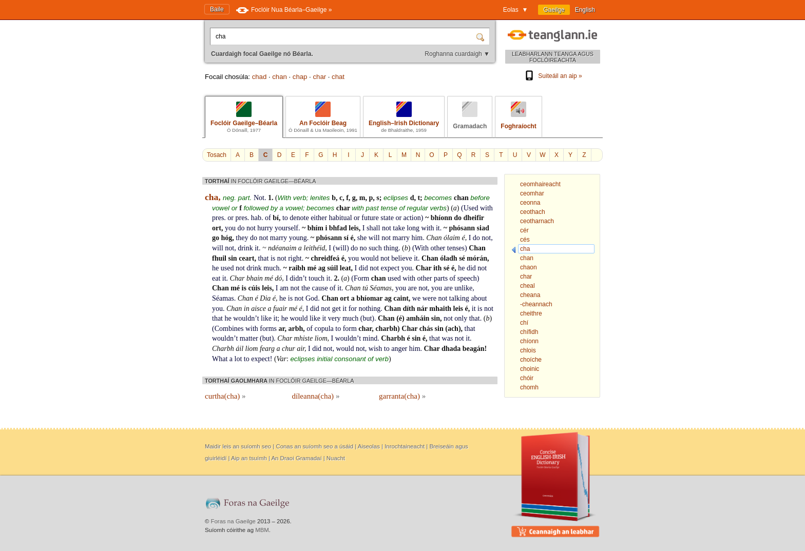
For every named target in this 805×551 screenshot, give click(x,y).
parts (441, 278)
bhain (254, 278)
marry (278, 238)
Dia (265, 298)
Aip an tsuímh (249, 458)
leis (353, 228)
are (412, 288)
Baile (217, 9)
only (460, 318)
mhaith (440, 308)
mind (370, 338)
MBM (262, 530)
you (230, 228)
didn (296, 278)
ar (282, 328)
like (266, 318)
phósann (462, 228)
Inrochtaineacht (405, 446)
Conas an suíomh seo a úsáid (314, 446)
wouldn (244, 318)
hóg (227, 238)
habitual (340, 218)
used (227, 268)
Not (259, 198)
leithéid (314, 248)
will (374, 238)
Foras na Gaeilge (233, 521)
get (336, 308)
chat (338, 77)
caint (401, 298)
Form (361, 278)
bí (276, 218)
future (369, 218)
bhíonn (441, 218)
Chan (434, 238)
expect (390, 268)
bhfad (338, 228)
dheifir (474, 218)
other (438, 248)
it (438, 228)
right (294, 258)
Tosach (216, 155)
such (375, 248)
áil (239, 348)
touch (316, 278)
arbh (295, 328)
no (363, 248)
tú (365, 288)
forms (268, 328)
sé (462, 258)
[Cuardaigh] (481, 36)
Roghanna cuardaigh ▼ (457, 53)
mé (311, 268)
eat (216, 278)
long (413, 228)
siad (483, 228)
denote (299, 218)
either (319, 218)
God (311, 298)
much (271, 268)
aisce (258, 308)
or (230, 218)
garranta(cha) (402, 396)
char (319, 77)
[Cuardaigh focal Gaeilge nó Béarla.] (344, 36)
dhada (451, 348)
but (367, 318)
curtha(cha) (225, 396)
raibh (297, 268)
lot (238, 359)
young (298, 238)
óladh (448, 258)
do (458, 218)
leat (345, 268)
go (215, 238)
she (362, 238)
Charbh (393, 338)
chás (426, 328)
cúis (254, 288)
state (387, 218)
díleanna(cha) (316, 396)
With (422, 248)
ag (321, 268)
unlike (463, 288)
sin (232, 258)
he (215, 268)
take (399, 228)
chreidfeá (325, 258)
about (479, 298)
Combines (229, 328)
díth (408, 308)
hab (256, 218)
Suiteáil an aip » (552, 76)
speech (467, 278)
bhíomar (369, 298)
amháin (417, 318)
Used (471, 208)
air (300, 348)
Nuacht (336, 458)
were (429, 298)
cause (320, 288)
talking (459, 298)
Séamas (381, 288)
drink (245, 248)
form (350, 328)
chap (300, 77)
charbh (386, 328)
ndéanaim (282, 248)
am (284, 288)
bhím (315, 228)
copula (323, 328)
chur (288, 348)
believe (401, 258)
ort (216, 228)
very (334, 318)
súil (332, 268)
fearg (267, 348)
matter (249, 338)
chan (279, 77)
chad (259, 77)
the (305, 288)
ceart (246, 258)
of (268, 218)
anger (399, 348)
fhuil (219, 258)
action (412, 218)
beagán (474, 348)
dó (278, 278)
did (363, 268)
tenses (456, 248)
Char (424, 268)
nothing (369, 308)
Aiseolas (369, 446)
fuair (280, 308)
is (273, 258)
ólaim (452, 238)
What (219, 359)
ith (437, 268)
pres (218, 218)
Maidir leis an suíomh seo (238, 446)
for (353, 308)
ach (453, 328)
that (263, 258)
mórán (477, 258)
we (416, 298)
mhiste (303, 338)
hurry (265, 228)
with (486, 208)
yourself (286, 228)
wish (375, 348)
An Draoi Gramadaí (296, 458)
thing (391, 248)
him (417, 238)
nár (422, 308)
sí (346, 238)
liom (321, 338)
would (369, 258)
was (447, 338)
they (242, 238)
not (251, 228)
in (247, 308)
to (285, 218)
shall (373, 228)
